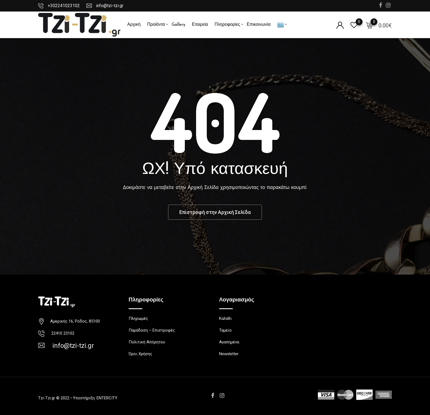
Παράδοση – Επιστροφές (152, 330)
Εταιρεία (200, 24)
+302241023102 (64, 5)
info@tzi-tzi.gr (109, 5)
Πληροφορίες (227, 24)
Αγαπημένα (229, 342)
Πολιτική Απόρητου (147, 342)
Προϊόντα (156, 24)
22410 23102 (61, 333)
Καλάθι (225, 318)
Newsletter (229, 353)
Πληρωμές (138, 318)
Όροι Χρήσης (140, 353)
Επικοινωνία (259, 24)
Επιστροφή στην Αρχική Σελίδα (215, 212)
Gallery (178, 24)
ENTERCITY (107, 398)
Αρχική (134, 24)
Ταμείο (225, 330)
